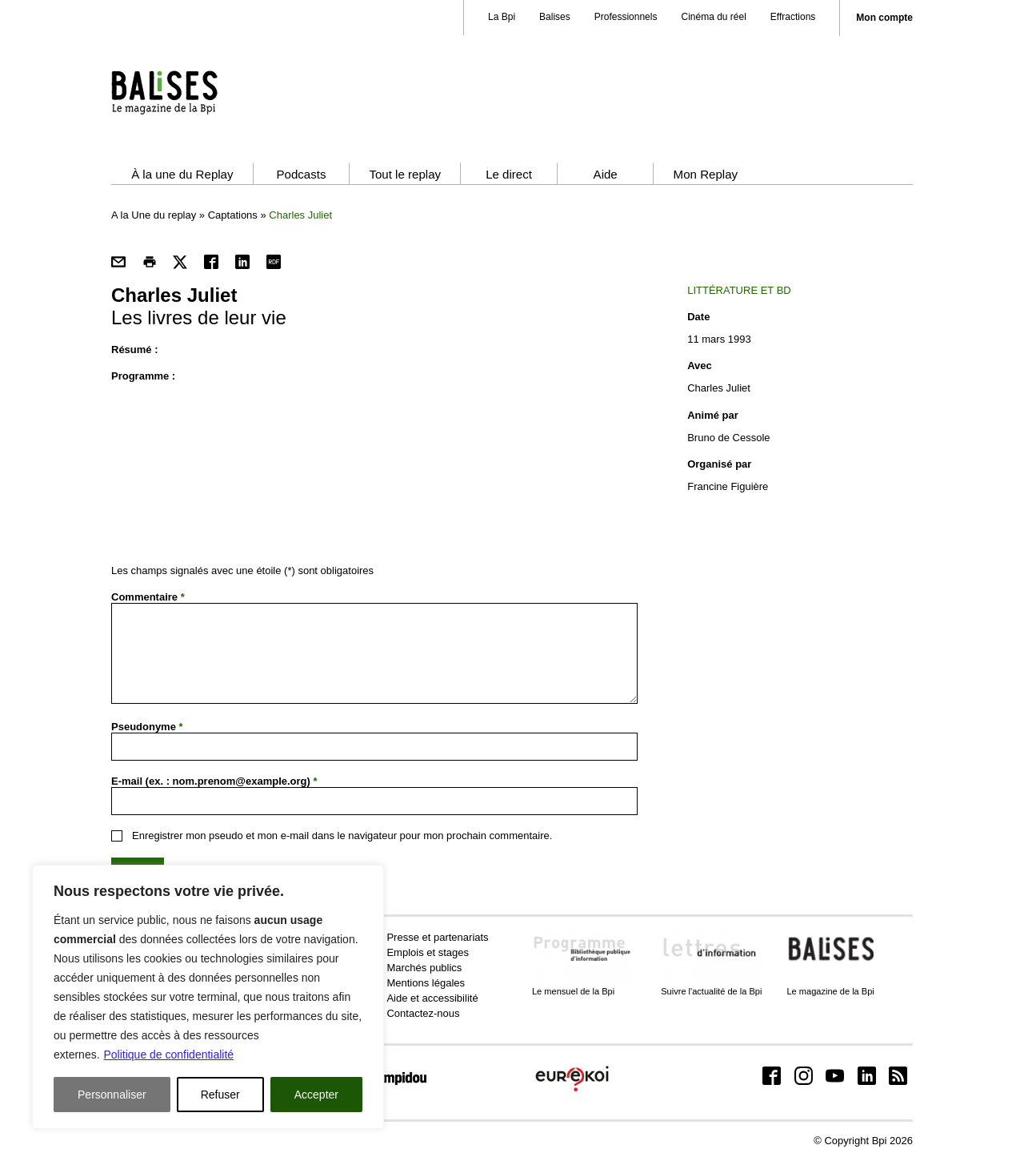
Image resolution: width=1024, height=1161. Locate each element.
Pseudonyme (147, 727)
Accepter (316, 1094)
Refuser (220, 1094)
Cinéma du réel (713, 16)
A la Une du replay (153, 215)
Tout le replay (405, 174)
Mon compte (884, 18)
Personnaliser (112, 1094)
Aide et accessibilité (432, 998)
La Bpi (501, 16)
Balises (554, 16)
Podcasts (301, 174)
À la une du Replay (182, 174)
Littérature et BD (739, 290)
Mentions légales (425, 983)
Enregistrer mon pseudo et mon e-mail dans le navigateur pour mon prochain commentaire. (342, 836)
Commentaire (148, 597)
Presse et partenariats (437, 937)
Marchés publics (424, 968)
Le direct (509, 174)
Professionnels (626, 16)
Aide (606, 174)
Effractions (792, 16)
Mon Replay (706, 174)
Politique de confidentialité (168, 1054)
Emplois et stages (427, 952)
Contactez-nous (422, 1013)
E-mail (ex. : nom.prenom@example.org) (214, 781)
